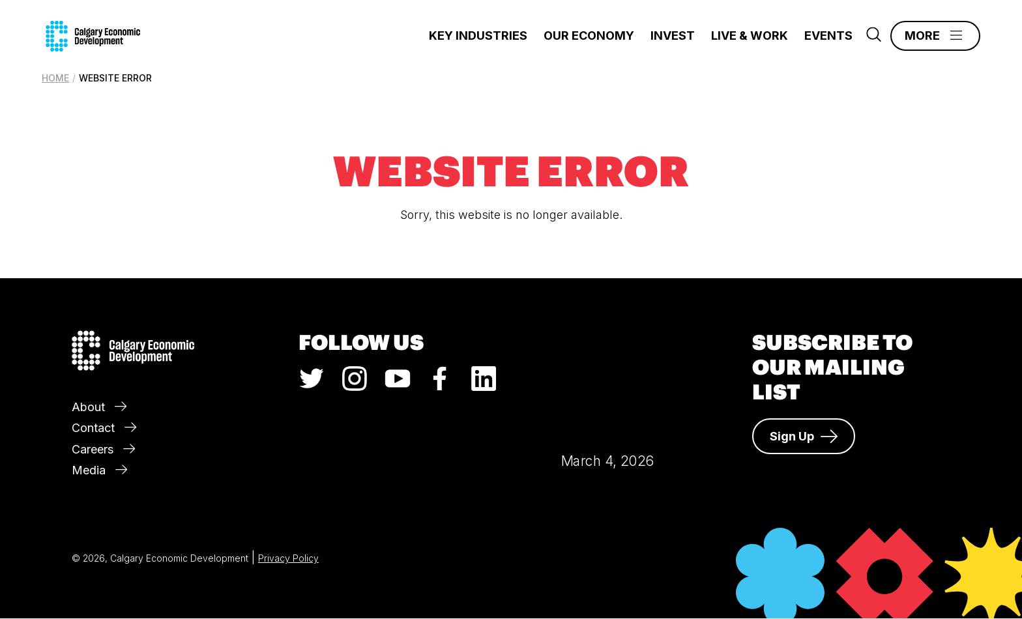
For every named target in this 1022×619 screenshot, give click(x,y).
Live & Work (749, 35)
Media (99, 470)
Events (828, 35)
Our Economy (589, 35)
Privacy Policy (288, 558)
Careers (103, 449)
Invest (672, 35)
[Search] (873, 37)
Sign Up (804, 436)
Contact (104, 428)
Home (55, 77)
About (99, 407)
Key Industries (478, 35)
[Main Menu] (935, 36)
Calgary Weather (607, 375)
